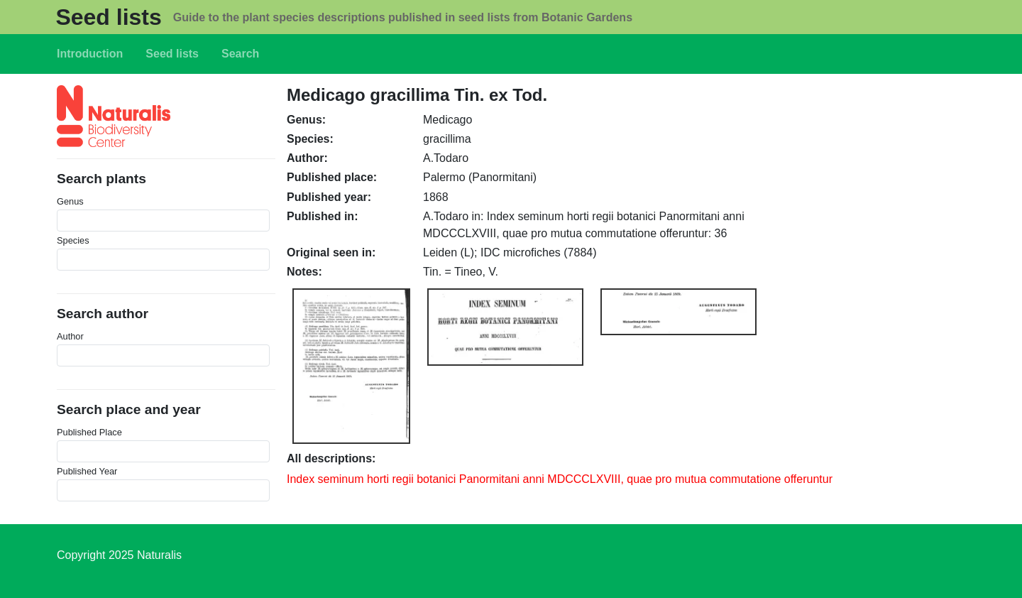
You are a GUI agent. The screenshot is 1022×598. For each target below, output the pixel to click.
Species (73, 240)
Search (240, 54)
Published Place (89, 432)
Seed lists (108, 17)
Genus (70, 201)
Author (70, 336)
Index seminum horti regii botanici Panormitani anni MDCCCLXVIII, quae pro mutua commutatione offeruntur (560, 479)
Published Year (87, 471)
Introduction (90, 54)
